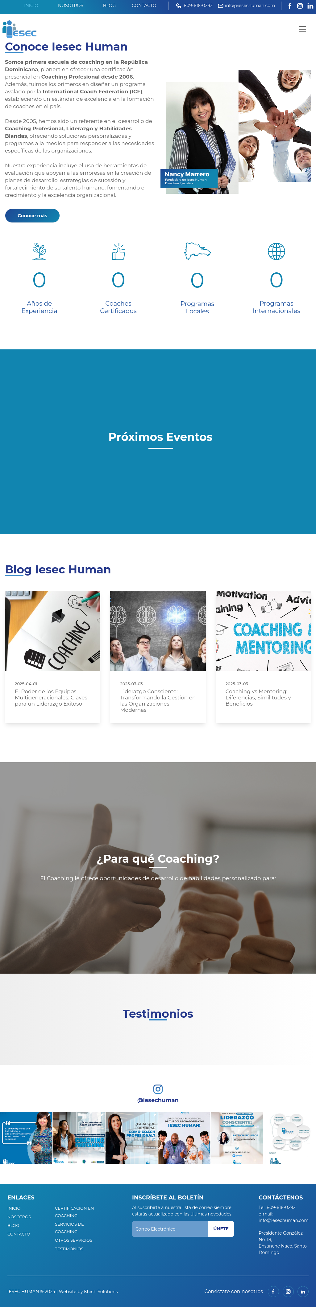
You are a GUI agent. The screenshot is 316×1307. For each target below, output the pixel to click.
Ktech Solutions (101, 1291)
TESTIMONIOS (69, 1248)
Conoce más (32, 215)
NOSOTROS (70, 5)
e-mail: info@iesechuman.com (284, 1217)
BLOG (109, 5)
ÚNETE (221, 1229)
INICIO (31, 5)
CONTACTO (144, 5)
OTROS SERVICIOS (73, 1240)
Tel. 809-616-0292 (277, 1207)
